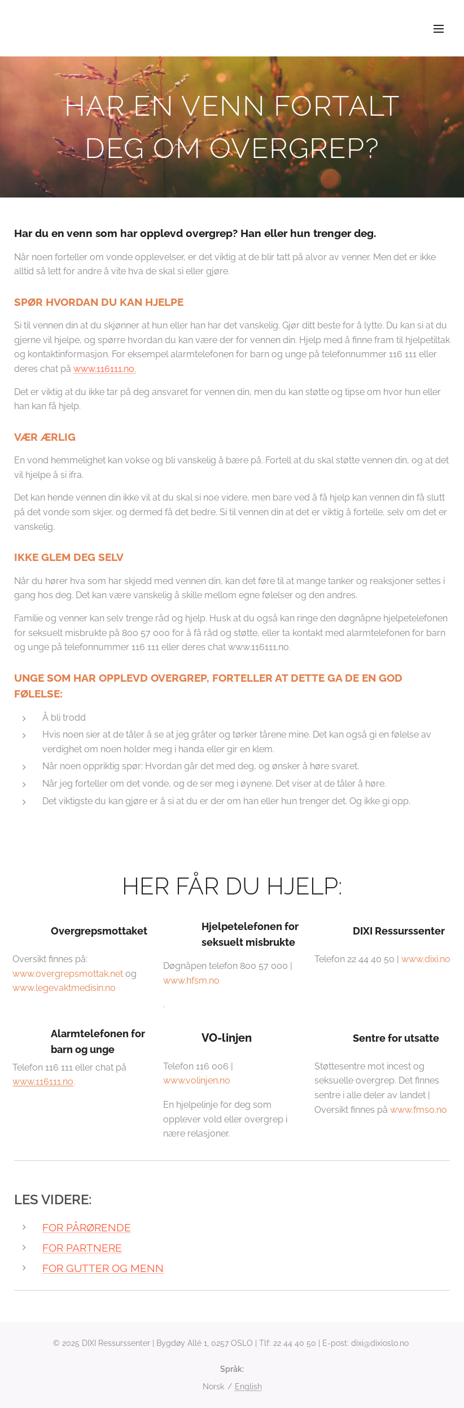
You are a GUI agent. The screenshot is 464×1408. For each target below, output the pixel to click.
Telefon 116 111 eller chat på (81, 1049)
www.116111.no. (104, 368)
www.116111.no (42, 1082)
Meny (439, 28)
